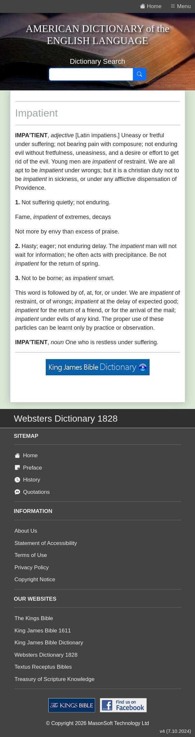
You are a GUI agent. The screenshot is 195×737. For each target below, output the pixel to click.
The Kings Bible (34, 618)
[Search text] (91, 74)
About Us (26, 531)
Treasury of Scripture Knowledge (55, 679)
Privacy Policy (32, 567)
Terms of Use (31, 555)
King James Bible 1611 (43, 631)
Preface (28, 468)
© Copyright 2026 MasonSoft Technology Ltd (97, 723)
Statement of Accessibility (46, 543)
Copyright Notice (35, 579)
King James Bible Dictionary (49, 643)
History (27, 480)
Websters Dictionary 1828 (46, 655)
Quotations (32, 492)
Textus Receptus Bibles (43, 667)
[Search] (139, 74)
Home (26, 455)
